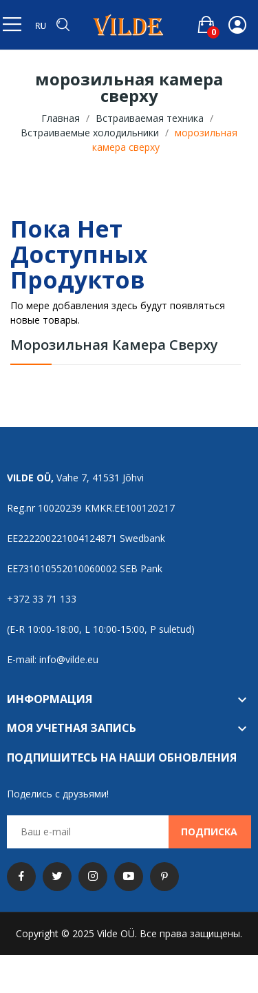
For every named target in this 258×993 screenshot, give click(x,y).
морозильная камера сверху (114, 346)
